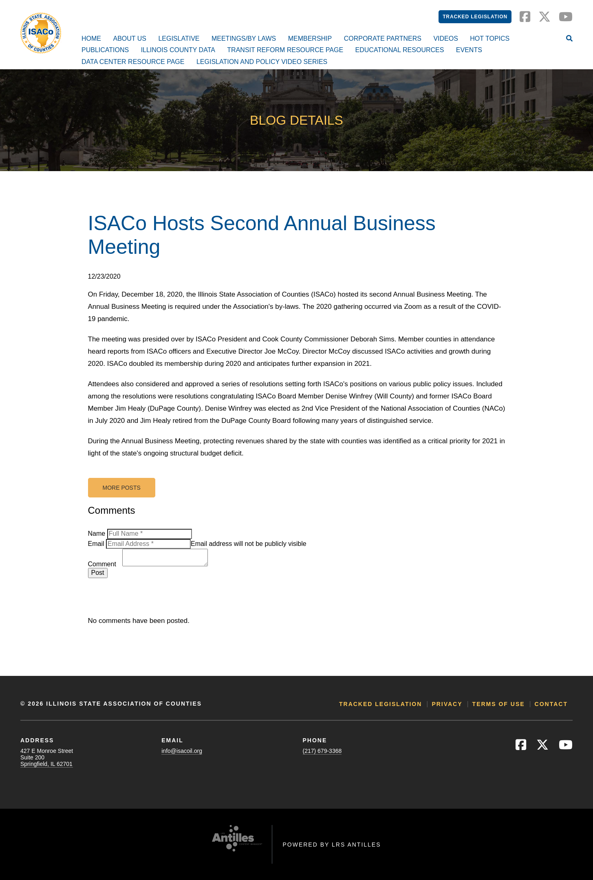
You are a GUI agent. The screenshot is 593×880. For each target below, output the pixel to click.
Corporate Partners (382, 38)
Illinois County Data (178, 49)
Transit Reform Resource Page (285, 49)
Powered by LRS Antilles (331, 844)
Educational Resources (399, 49)
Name (97, 533)
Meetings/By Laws (244, 38)
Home (91, 38)
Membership (310, 38)
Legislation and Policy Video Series (261, 61)
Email (96, 543)
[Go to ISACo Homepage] (40, 33)
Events (469, 49)
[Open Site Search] (569, 39)
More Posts (122, 487)
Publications (105, 49)
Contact (551, 704)
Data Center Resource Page (133, 61)
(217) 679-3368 (322, 751)
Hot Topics (489, 38)
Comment (102, 564)
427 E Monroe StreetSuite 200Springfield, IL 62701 (46, 757)
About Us (129, 38)
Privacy (447, 704)
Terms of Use (498, 704)
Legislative (178, 38)
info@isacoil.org (181, 751)
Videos (445, 38)
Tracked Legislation (475, 17)
